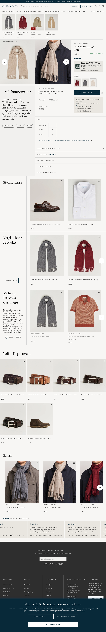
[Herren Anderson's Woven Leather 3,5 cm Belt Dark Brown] (13, 419)
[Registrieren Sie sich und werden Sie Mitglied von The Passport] (88, 66)
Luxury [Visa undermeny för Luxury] (84, 11)
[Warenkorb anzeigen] (102, 6)
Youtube (48, 592)
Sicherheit (6, 592)
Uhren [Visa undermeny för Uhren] (39, 11)
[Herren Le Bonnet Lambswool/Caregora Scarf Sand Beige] (51, 22)
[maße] (71, 131)
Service (74, 6)
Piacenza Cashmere (8, 32)
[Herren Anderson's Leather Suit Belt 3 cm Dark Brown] (93, 375)
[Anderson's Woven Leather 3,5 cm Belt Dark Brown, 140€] (13, 423)
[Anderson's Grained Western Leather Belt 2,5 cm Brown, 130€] (66, 379)
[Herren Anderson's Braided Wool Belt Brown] (13, 375)
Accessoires (6, 42)
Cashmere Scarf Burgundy (20, 34)
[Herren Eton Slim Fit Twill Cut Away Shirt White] (84, 200)
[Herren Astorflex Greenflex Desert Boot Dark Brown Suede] (40, 419)
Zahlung (26, 595)
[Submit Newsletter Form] (63, 559)
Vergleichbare (13, 240)
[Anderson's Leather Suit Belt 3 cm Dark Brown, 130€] (93, 379)
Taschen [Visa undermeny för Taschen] (44, 11)
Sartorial (20, 126)
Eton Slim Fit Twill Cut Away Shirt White (81, 224)
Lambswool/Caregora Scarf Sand (50, 34)
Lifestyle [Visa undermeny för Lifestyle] (51, 11)
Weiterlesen (81, 611)
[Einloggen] (95, 6)
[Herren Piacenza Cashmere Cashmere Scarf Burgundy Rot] (23, 22)
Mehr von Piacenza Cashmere (10, 298)
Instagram (49, 585)
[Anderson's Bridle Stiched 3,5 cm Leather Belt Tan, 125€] (40, 379)
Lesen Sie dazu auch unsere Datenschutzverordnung (53, 564)
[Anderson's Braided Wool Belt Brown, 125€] (13, 379)
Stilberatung (87, 6)
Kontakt (26, 588)
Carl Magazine (96, 11)
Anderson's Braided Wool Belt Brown (12, 395)
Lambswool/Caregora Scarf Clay (36, 34)
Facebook (49, 588)
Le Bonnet (34, 32)
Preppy (29, 126)
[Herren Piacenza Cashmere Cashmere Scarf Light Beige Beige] (59, 482)
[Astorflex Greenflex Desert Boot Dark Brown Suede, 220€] (40, 423)
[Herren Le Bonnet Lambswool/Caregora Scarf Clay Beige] (37, 22)
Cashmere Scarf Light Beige (52, 507)
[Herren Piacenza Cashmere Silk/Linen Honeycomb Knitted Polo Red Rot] (84, 311)
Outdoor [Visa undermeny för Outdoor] (63, 11)
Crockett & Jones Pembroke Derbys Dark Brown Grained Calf (46, 224)
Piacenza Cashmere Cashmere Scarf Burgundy (83, 280)
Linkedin (48, 595)
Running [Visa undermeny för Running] (70, 11)
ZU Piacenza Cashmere (13, 337)
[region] (53, 529)
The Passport (7, 585)
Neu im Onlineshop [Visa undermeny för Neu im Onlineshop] (8, 11)
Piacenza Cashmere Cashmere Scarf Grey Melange (44, 280)
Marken (57, 11)
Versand (27, 585)
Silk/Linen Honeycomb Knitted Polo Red (81, 337)
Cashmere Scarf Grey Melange (7, 34)
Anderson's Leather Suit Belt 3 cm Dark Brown (92, 395)
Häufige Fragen (29, 592)
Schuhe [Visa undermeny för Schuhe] (24, 11)
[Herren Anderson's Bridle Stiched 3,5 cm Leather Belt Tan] (40, 375)
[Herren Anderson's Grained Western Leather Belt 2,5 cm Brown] (66, 375)
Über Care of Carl (9, 588)
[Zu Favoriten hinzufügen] (61, 181)
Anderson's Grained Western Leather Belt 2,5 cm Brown (66, 395)
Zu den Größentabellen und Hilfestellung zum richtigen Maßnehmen (64, 140)
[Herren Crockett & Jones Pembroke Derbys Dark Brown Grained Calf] (47, 200)
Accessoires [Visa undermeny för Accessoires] (32, 11)
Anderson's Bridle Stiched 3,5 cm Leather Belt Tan (37, 395)
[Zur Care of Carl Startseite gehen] (10, 6)
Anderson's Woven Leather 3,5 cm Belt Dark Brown (11, 438)
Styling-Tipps (12, 182)
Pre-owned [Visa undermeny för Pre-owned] (77, 11)
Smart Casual (9, 126)
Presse (5, 595)
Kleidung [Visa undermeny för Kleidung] (18, 11)
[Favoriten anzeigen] (99, 6)
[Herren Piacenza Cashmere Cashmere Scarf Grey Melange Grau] (8, 22)
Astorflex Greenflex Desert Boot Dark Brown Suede (39, 438)
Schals (14, 42)
